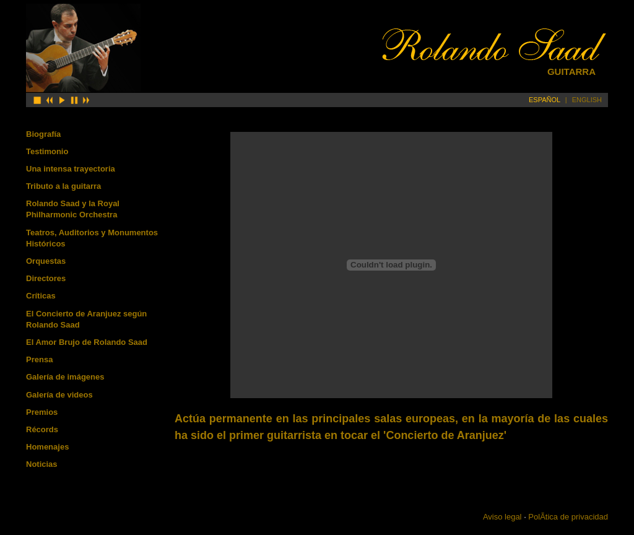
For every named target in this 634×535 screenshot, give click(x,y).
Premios (42, 412)
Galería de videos (59, 394)
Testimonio (47, 151)
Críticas (41, 295)
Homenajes (47, 446)
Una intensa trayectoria (70, 168)
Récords (42, 429)
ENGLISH (587, 99)
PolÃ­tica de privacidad (568, 516)
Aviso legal (502, 516)
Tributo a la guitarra (63, 186)
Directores (46, 278)
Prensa (39, 359)
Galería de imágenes (65, 376)
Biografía (43, 134)
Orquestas (46, 261)
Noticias (42, 464)
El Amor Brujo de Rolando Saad (86, 342)
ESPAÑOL (544, 99)
